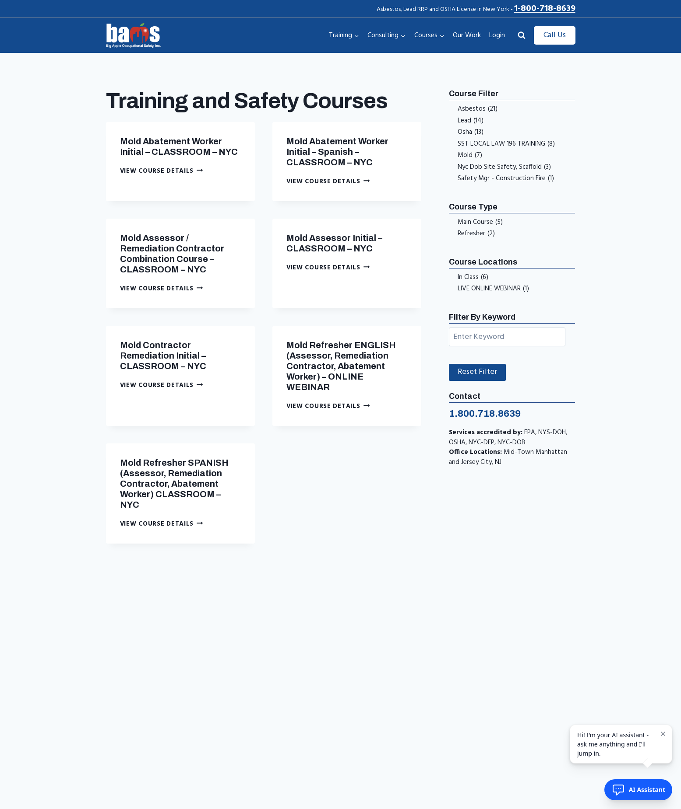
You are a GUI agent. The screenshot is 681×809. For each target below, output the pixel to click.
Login (497, 35)
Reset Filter (477, 372)
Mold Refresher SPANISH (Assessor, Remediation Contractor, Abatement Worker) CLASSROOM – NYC (174, 483)
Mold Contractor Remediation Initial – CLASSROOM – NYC (163, 355)
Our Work (467, 35)
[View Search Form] (521, 35)
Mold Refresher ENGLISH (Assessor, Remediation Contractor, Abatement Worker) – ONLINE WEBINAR (341, 366)
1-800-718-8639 (544, 9)
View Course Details (161, 171)
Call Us (554, 35)
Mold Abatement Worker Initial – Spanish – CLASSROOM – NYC (337, 151)
